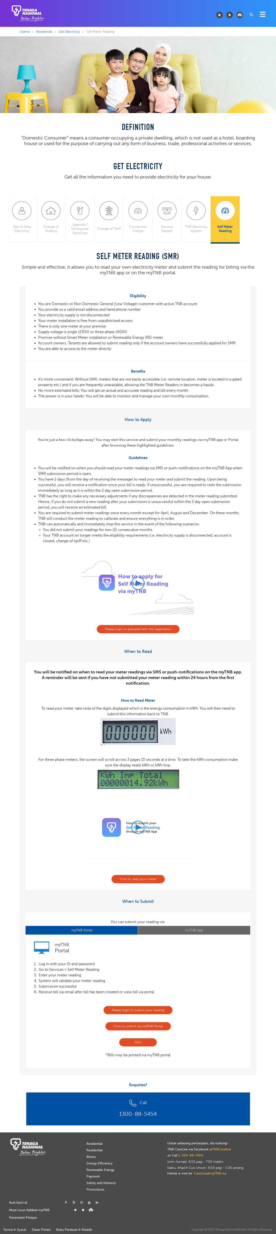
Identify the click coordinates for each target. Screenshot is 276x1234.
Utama (25, 31)
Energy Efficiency (99, 1163)
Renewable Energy (100, 1170)
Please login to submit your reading (138, 1010)
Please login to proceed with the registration (138, 629)
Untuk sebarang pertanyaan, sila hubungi (197, 1143)
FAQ (138, 1042)
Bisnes (91, 1157)
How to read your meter (138, 879)
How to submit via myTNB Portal (138, 1026)
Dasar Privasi (41, 1229)
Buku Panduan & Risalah (74, 1229)
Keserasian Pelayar (23, 1217)
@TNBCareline (220, 1149)
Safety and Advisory (101, 1183)
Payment (93, 1176)
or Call (185, 1155)
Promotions (95, 1189)
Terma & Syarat (14, 1229)
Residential (44, 31)
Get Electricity (69, 31)
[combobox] (251, 14)
